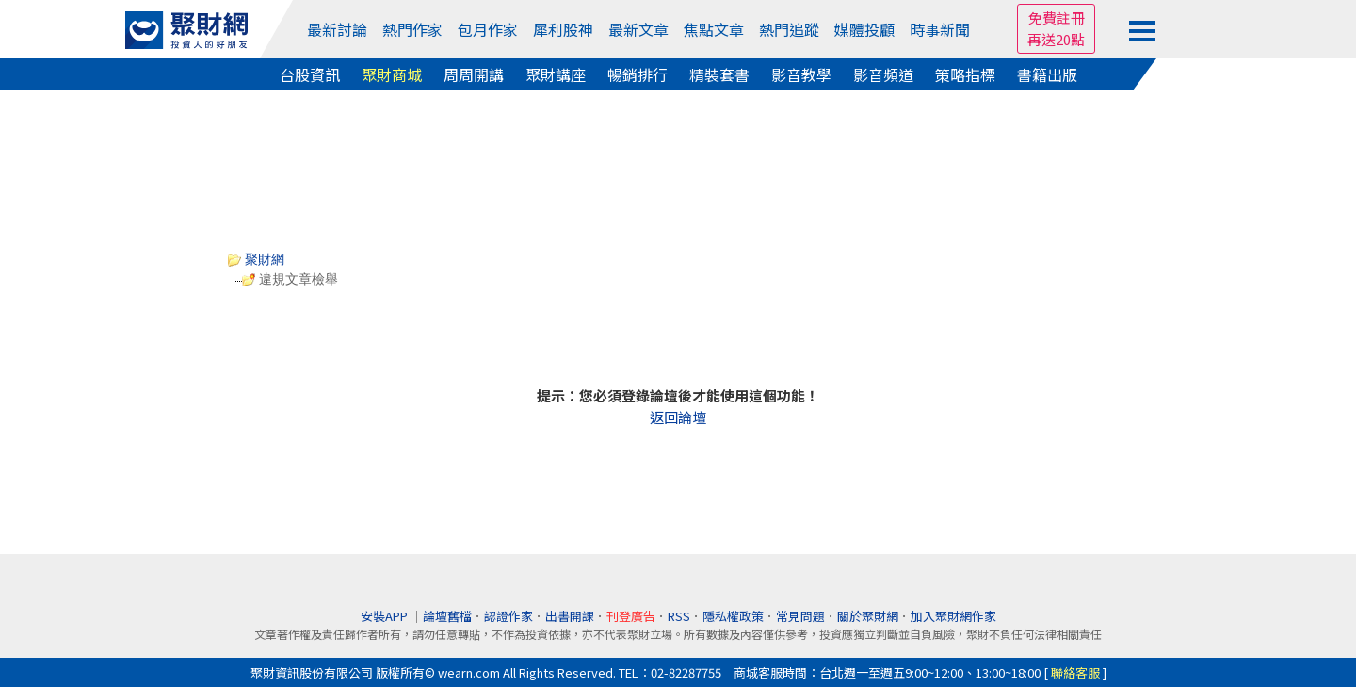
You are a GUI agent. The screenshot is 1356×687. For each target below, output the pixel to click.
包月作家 (488, 29)
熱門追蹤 (789, 29)
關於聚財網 (867, 616)
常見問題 (800, 616)
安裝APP (386, 616)
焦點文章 (714, 29)
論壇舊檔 (447, 616)
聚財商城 (392, 74)
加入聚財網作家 (953, 616)
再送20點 (1056, 39)
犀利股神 (563, 29)
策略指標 (965, 74)
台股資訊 (310, 74)
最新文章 (638, 29)
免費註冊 (1056, 17)
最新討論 (337, 29)
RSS (679, 616)
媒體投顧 (864, 29)
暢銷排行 (637, 74)
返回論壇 (678, 417)
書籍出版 (1047, 74)
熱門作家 (412, 29)
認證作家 (508, 616)
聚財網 (256, 259)
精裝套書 (719, 74)
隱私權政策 (733, 616)
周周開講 (474, 74)
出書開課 (569, 616)
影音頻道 (883, 74)
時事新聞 (940, 29)
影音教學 (801, 74)
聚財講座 (555, 74)
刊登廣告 (630, 616)
